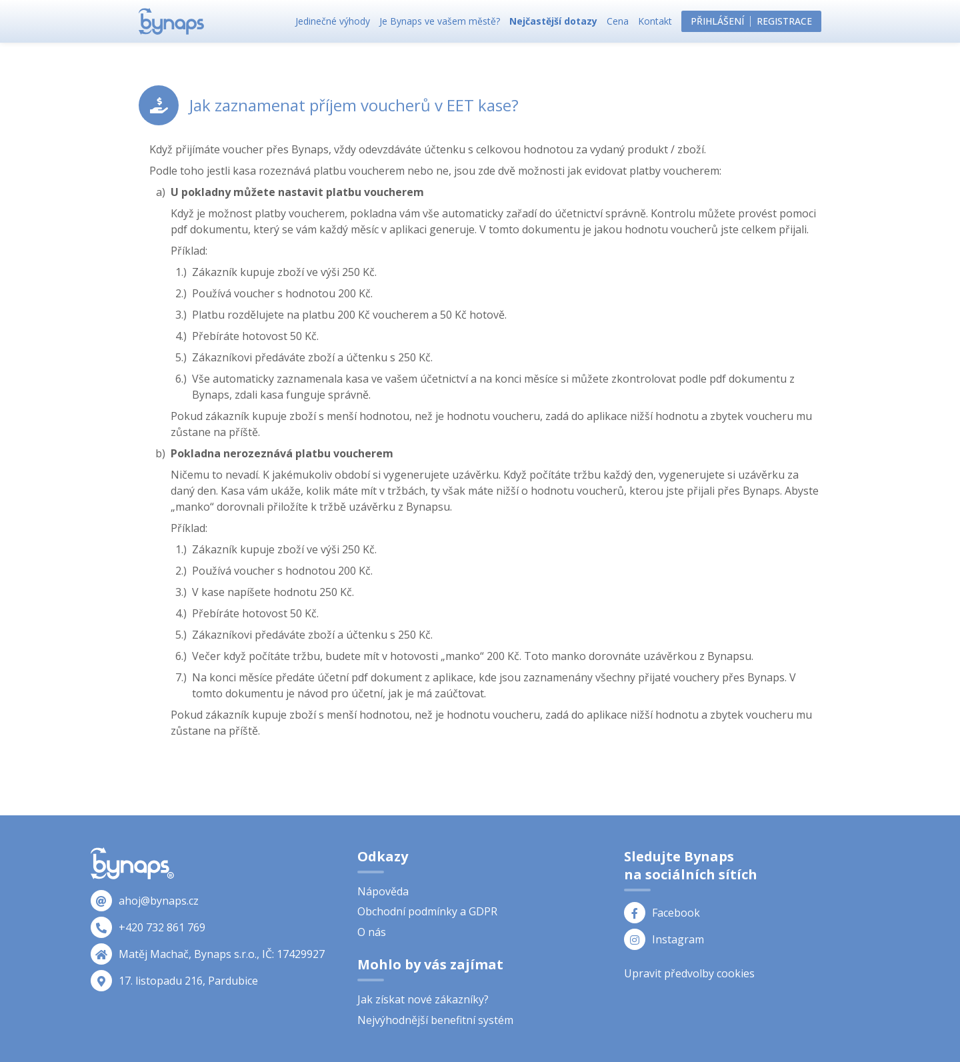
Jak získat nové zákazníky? (423, 999)
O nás (371, 932)
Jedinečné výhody (332, 21)
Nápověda (383, 891)
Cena (618, 21)
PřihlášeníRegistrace (751, 21)
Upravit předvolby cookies (689, 973)
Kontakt (655, 21)
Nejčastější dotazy (553, 21)
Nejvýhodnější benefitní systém (435, 1020)
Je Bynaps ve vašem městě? (439, 21)
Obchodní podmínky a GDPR (427, 911)
